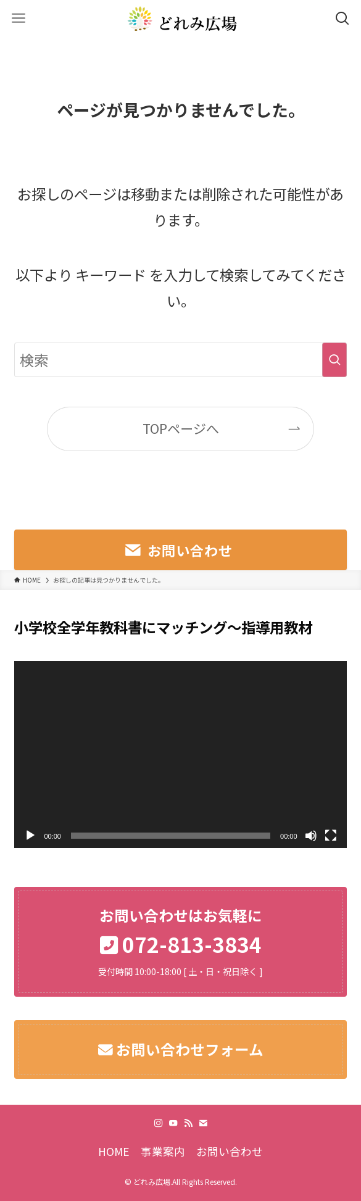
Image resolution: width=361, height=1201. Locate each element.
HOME (114, 1151)
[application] (180, 754)
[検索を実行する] (334, 360)
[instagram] (158, 1123)
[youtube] (173, 1123)
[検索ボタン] (342, 18)
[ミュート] (311, 835)
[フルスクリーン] (331, 835)
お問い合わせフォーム (188, 1049)
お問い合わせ (229, 1151)
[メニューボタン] (18, 18)
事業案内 (163, 1151)
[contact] (203, 1123)
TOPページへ (181, 428)
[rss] (188, 1123)
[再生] (30, 835)
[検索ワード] (180, 360)
